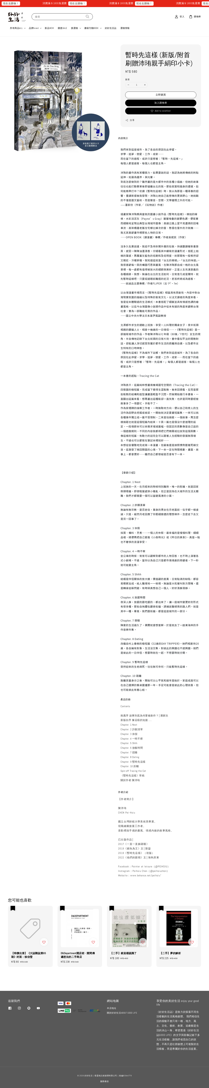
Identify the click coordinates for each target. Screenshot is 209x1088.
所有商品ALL (16, 28)
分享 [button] (129, 120)
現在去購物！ (18, 3)
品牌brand (33, 28)
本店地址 (111, 1008)
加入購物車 (160, 102)
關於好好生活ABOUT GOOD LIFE (122, 1012)
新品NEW (49, 28)
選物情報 (125, 28)
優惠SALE (62, 28)
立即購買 (161, 94)
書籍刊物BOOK (91, 28)
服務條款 (104, 1081)
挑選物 (74, 28)
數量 (127, 79)
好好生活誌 (111, 28)
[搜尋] (87, 16)
